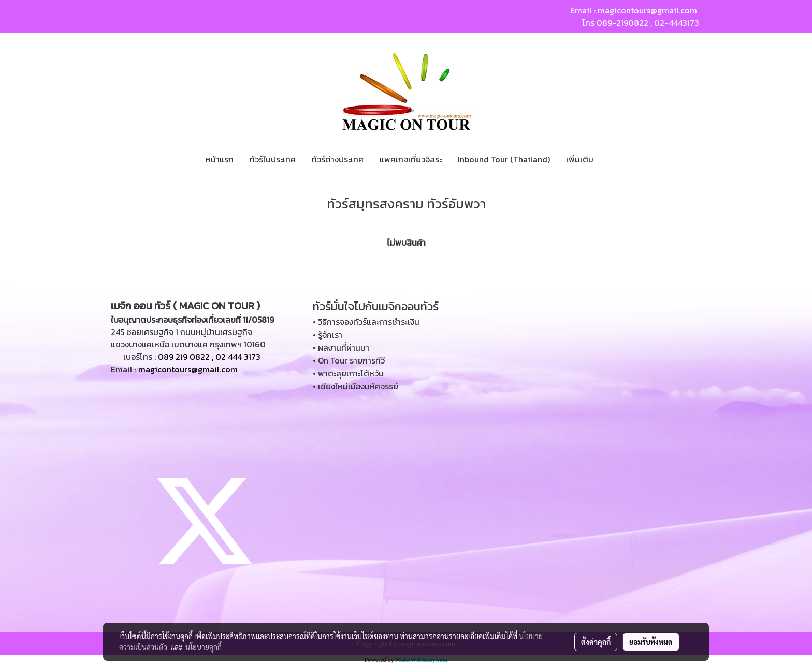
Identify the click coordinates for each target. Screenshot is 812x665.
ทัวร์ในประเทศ (273, 159)
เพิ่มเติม (579, 159)
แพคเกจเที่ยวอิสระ (411, 159)
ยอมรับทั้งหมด (651, 641)
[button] (610, 159)
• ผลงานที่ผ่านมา (341, 347)
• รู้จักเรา (327, 334)
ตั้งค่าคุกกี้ (596, 641)
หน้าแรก (220, 159)
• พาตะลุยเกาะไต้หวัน (348, 373)
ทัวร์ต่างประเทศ (338, 159)
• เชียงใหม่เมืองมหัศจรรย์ (355, 386)
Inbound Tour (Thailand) (504, 159)
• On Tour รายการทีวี (349, 360)
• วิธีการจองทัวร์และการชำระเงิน (366, 321)
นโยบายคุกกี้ (203, 647)
